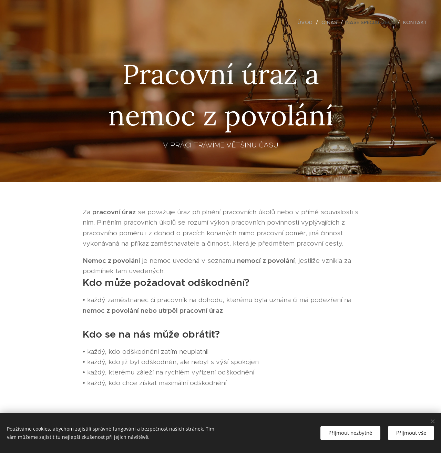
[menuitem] (307, 22)
